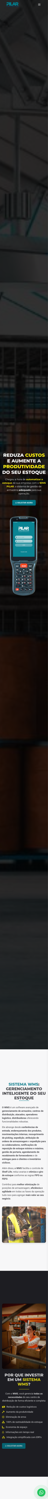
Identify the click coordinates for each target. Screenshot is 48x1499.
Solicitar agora (24, 503)
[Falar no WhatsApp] (41, 1492)
